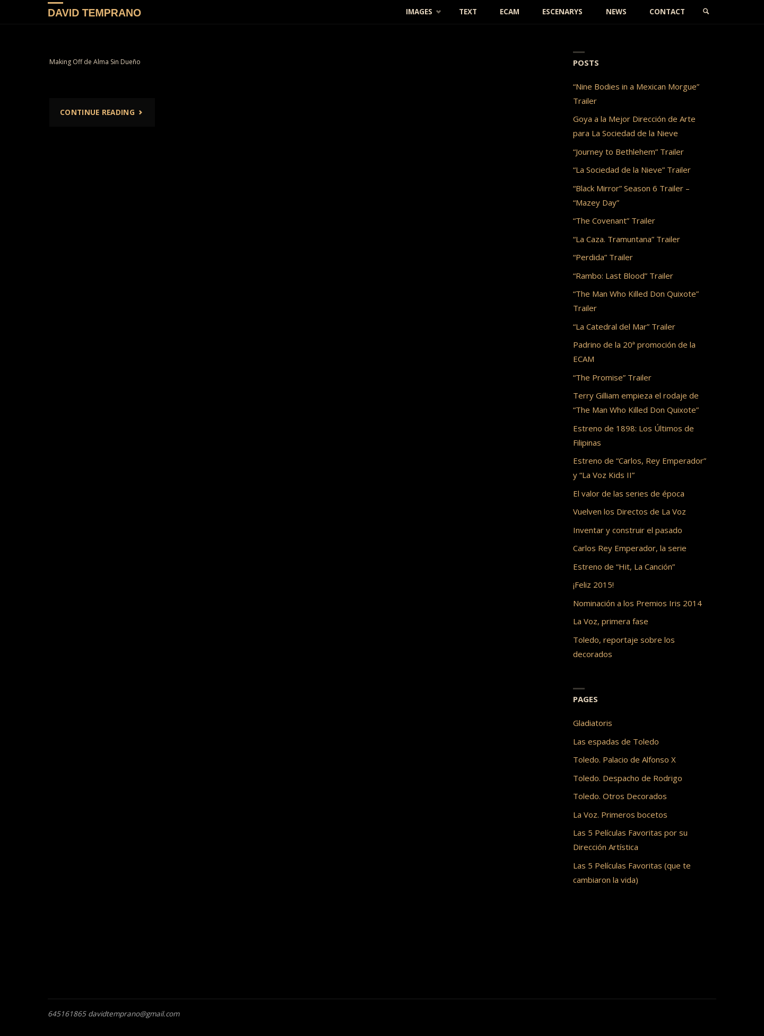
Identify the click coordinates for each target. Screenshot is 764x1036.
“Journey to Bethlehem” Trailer (628, 151)
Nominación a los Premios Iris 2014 (637, 603)
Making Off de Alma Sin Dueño (95, 61)
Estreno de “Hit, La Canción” (624, 566)
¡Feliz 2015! (593, 584)
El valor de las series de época (628, 493)
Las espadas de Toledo (616, 741)
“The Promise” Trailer (612, 377)
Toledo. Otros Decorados (620, 796)
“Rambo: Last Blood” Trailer (623, 275)
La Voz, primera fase (610, 621)
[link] (706, 12)
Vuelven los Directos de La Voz (629, 511)
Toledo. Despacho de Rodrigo (627, 778)
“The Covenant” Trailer (614, 220)
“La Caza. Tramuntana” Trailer (626, 239)
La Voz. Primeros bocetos (620, 814)
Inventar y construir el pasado (627, 530)
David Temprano (94, 12)
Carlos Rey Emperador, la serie (630, 548)
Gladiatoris (592, 723)
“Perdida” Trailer (603, 257)
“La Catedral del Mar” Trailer (624, 326)
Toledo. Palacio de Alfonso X (624, 759)
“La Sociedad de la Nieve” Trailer (632, 169)
